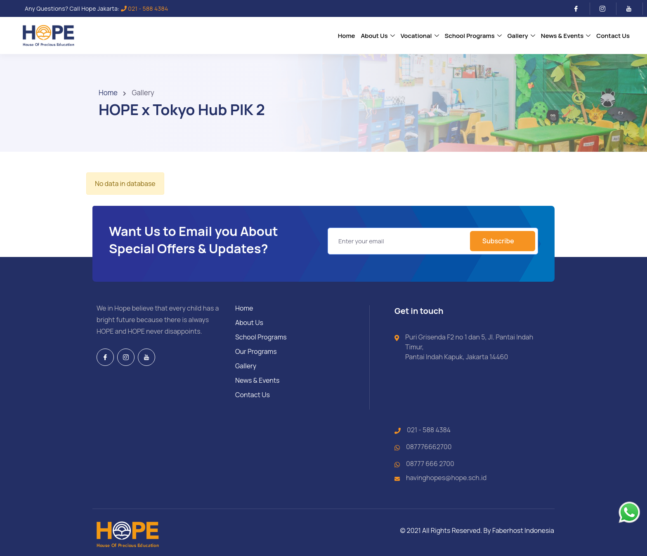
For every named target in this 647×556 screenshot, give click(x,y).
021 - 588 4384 (144, 8)
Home (108, 92)
